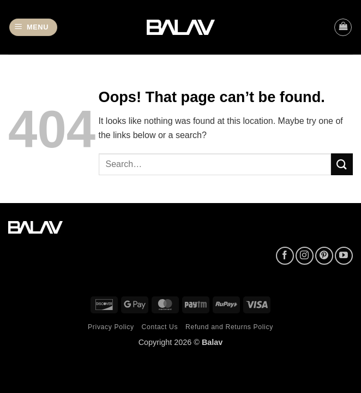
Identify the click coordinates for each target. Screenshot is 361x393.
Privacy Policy (111, 327)
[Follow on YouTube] (344, 256)
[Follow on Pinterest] (324, 256)
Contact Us (160, 327)
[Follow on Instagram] (305, 256)
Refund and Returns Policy (229, 327)
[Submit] (342, 164)
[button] (33, 28)
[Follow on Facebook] (285, 256)
